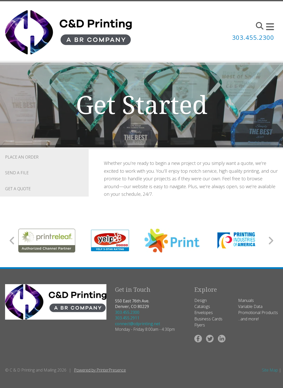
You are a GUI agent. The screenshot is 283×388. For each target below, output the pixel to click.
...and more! (248, 319)
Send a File (17, 173)
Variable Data (250, 306)
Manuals (246, 300)
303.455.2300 (127, 312)
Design (200, 300)
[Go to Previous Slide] (12, 241)
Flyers (199, 325)
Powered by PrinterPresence (100, 370)
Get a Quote (18, 188)
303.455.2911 (127, 318)
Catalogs (202, 306)
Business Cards (208, 319)
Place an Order (22, 157)
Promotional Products (258, 312)
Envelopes (203, 312)
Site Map (270, 370)
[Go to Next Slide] (271, 241)
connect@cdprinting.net (137, 323)
